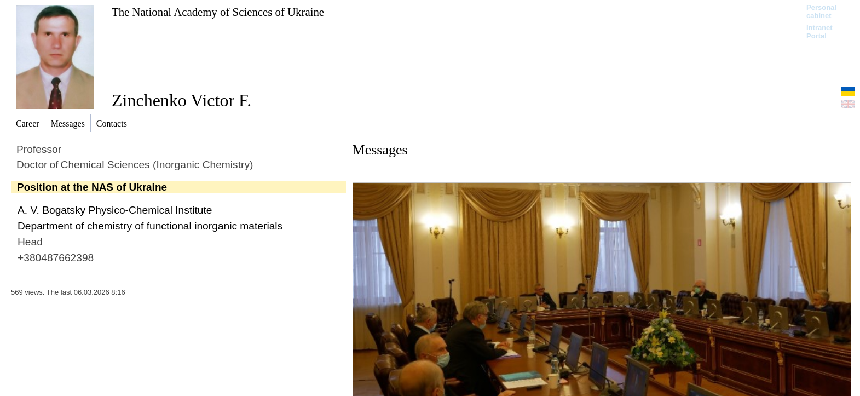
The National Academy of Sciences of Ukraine (218, 11)
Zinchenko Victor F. (181, 100)
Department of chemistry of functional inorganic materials (150, 226)
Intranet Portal (819, 32)
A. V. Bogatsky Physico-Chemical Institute (115, 210)
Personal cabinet (821, 11)
